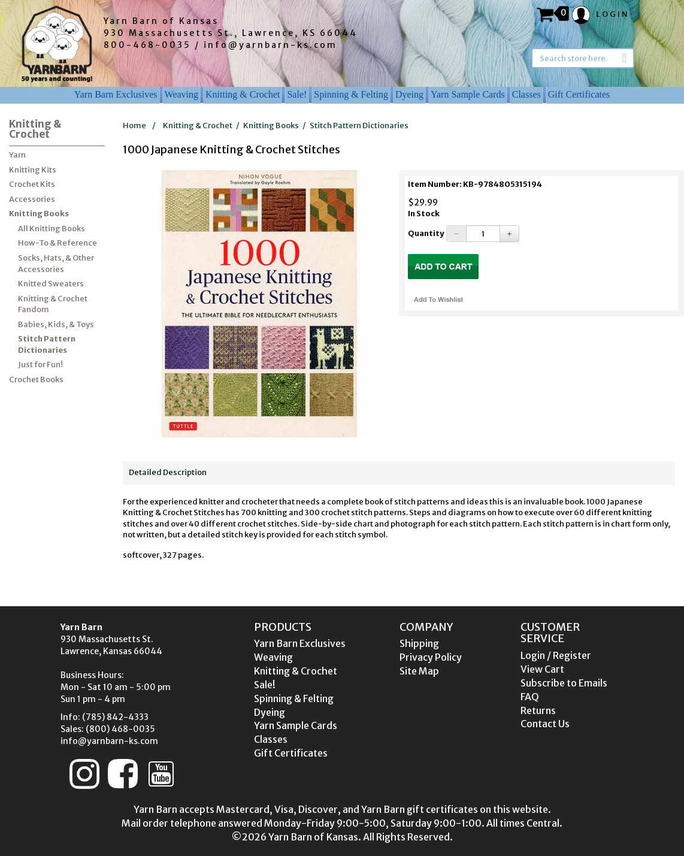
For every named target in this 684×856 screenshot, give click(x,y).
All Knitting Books (51, 228)
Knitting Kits (32, 170)
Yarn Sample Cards (468, 94)
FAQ (529, 697)
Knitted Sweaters (51, 284)
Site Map (419, 671)
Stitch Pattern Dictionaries (46, 344)
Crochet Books (36, 379)
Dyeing (409, 94)
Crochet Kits (32, 184)
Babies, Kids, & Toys (56, 324)
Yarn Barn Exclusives (116, 94)
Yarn (17, 155)
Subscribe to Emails (563, 683)
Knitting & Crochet (242, 94)
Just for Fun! (40, 364)
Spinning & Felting (351, 94)
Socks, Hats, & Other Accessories (56, 263)
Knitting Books (39, 213)
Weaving (181, 94)
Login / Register (555, 655)
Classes (526, 94)
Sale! (297, 94)
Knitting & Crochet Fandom (52, 304)
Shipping (419, 643)
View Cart (542, 669)
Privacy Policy (430, 657)
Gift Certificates (579, 94)
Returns (538, 710)
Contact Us (545, 724)
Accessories (32, 199)
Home (134, 125)
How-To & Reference (57, 243)
